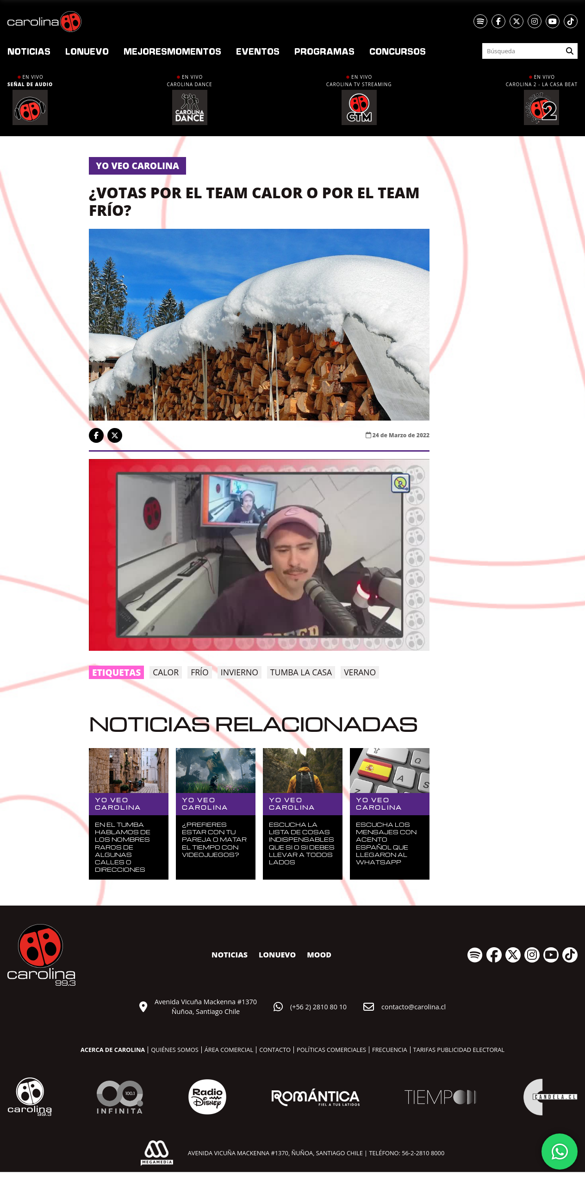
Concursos (397, 51)
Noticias (28, 51)
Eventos (258, 51)
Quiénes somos (175, 1049)
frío (200, 672)
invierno (239, 672)
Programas (324, 51)
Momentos (172, 51)
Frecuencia (389, 1049)
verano (360, 672)
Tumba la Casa (301, 672)
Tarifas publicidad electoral (458, 1049)
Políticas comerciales (331, 1049)
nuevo (87, 51)
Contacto (275, 1049)
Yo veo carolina (137, 165)
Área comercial (229, 1049)
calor (166, 672)
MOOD (319, 955)
